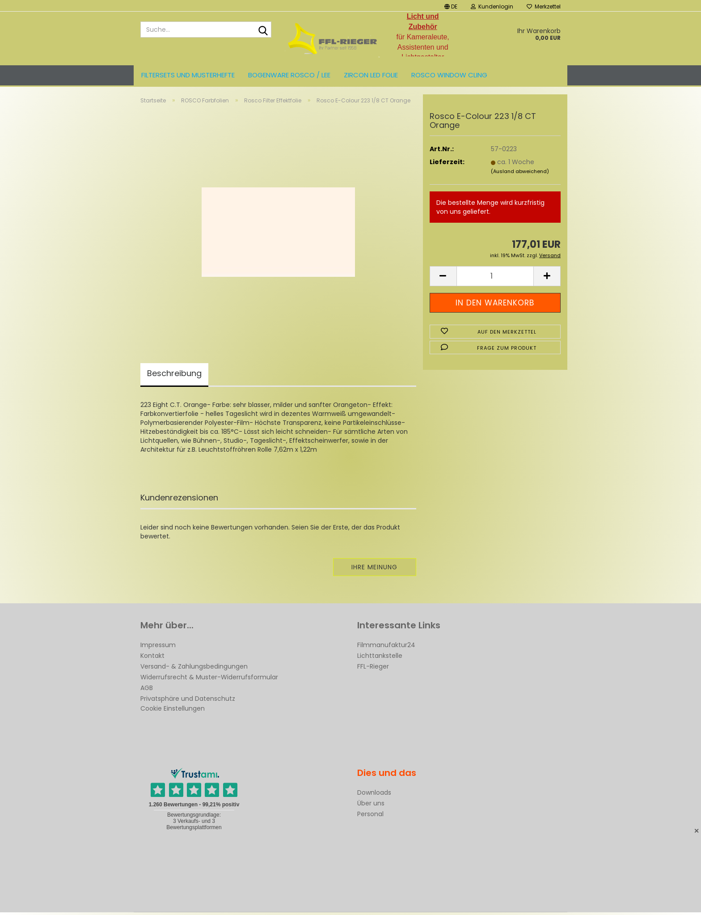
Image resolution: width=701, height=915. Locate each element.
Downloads (374, 795)
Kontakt (152, 658)
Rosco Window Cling (449, 75)
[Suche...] (262, 30)
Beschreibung (174, 375)
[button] (451, 5)
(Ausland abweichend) (520, 174)
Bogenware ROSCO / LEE (289, 75)
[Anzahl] (495, 278)
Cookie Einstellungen (172, 711)
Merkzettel (544, 6)
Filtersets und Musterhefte (188, 75)
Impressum (158, 647)
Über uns (370, 805)
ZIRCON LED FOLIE (371, 75)
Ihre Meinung (374, 569)
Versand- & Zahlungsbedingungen (194, 669)
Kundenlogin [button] (492, 6)
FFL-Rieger (373, 669)
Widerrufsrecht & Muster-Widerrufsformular (209, 679)
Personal (370, 816)
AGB (146, 690)
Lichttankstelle (379, 658)
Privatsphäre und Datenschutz (187, 701)
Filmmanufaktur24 (386, 647)
